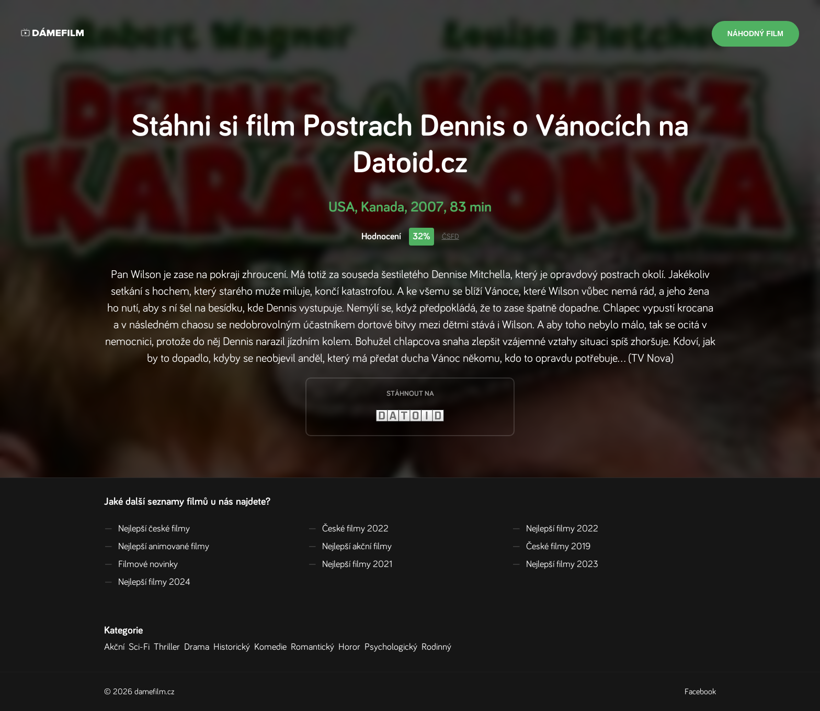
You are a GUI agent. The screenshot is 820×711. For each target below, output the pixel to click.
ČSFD (450, 236)
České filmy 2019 (551, 546)
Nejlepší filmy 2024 (147, 582)
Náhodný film (755, 33)
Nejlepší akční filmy (350, 546)
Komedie (272, 647)
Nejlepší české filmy (147, 528)
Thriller (169, 647)
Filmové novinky (141, 564)
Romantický (314, 647)
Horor (351, 647)
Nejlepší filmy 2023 (555, 564)
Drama (198, 647)
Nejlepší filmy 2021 (350, 564)
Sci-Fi (141, 647)
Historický (233, 647)
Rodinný (438, 647)
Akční (116, 647)
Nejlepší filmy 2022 (555, 528)
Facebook (700, 691)
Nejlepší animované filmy (156, 546)
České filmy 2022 (348, 528)
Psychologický (393, 647)
